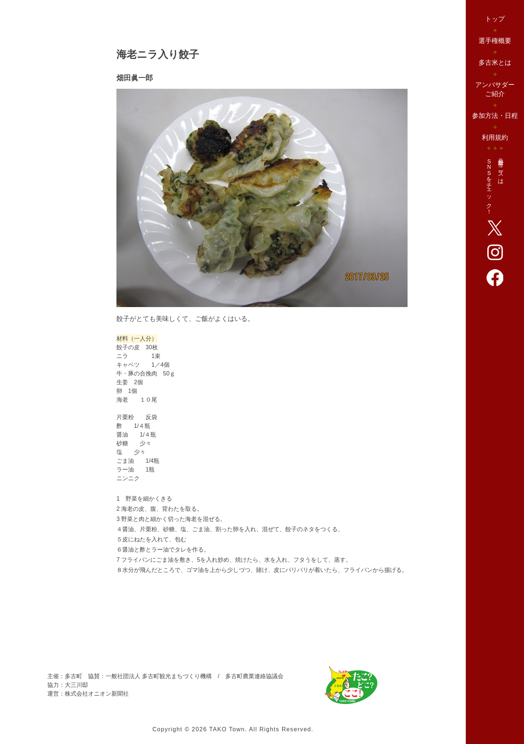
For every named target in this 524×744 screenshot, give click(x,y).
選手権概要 (495, 40)
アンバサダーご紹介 (495, 89)
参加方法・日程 (495, 115)
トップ (495, 19)
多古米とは (495, 62)
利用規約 (495, 137)
